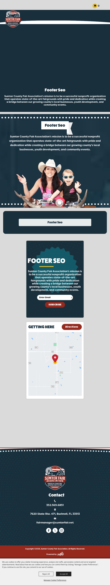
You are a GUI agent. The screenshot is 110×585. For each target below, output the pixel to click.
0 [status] (98, 5)
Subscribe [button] (55, 304)
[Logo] (55, 477)
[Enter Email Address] (55, 297)
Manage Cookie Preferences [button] (55, 580)
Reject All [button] (46, 574)
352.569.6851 (55, 505)
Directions (71, 326)
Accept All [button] (64, 574)
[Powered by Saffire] (60, 554)
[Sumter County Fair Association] (12, 19)
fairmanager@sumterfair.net (55, 522)
